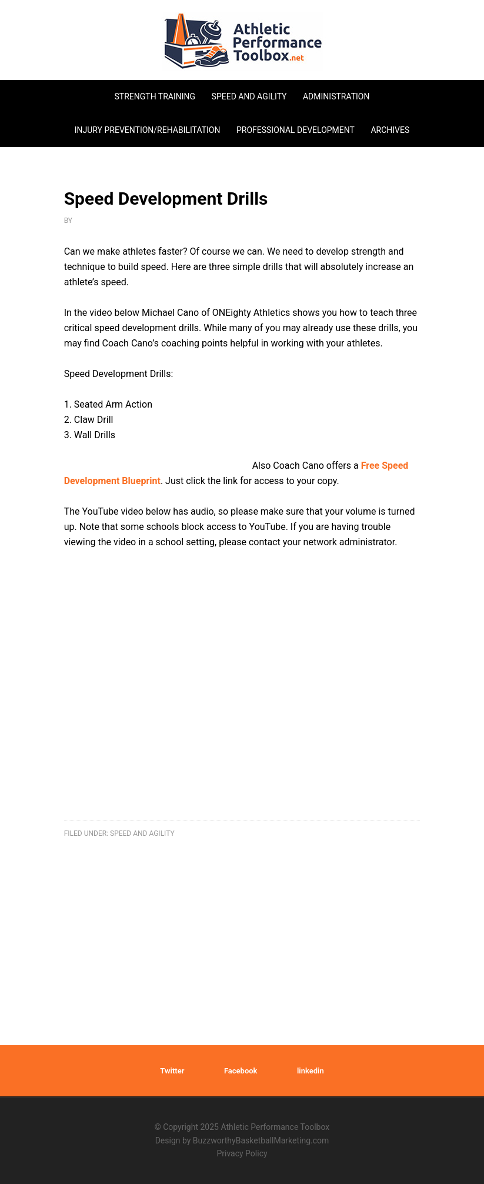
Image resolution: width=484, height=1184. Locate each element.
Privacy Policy (241, 1153)
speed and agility (142, 833)
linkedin (310, 1070)
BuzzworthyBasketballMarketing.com (261, 1140)
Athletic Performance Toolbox (242, 41)
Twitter (172, 1070)
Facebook (241, 1070)
